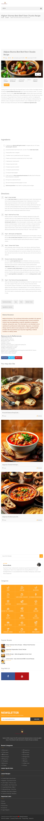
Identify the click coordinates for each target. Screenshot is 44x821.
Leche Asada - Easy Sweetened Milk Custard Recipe (20, 658)
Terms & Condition (5, 818)
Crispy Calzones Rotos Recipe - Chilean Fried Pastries (20, 645)
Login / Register (5, 810)
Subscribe (36, 719)
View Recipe (8, 646)
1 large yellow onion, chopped (12, 152)
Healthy (8, 616)
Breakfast (5, 761)
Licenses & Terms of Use (15, 818)
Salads (4, 765)
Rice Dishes (36, 588)
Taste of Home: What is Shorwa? (8, 353)
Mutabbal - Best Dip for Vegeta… (9, 791)
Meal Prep (36, 609)
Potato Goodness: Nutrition (7, 339)
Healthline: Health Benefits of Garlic (9, 346)
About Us (31, 818)
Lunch (25, 759)
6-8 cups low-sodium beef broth (13, 180)
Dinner (22, 609)
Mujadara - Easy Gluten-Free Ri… (9, 780)
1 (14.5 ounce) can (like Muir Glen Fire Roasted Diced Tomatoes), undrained (23, 176)
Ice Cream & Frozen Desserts (36, 595)
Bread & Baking (36, 630)
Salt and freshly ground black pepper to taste (16, 182)
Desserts (5, 763)
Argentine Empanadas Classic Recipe (16, 649)
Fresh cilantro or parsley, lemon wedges (20, 185)
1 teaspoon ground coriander (12, 167)
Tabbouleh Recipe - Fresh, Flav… (9, 789)
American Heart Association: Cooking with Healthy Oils (13, 344)
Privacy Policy (25, 818)
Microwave (5, 752)
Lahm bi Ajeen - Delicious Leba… (9, 782)
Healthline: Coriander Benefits (8, 349)
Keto (36, 602)
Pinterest (19, 357)
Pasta (25, 765)
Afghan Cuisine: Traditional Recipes (9, 351)
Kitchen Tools (29, 302)
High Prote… (26, 756)
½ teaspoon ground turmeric (12, 170)
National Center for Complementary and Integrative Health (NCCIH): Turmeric (18, 350)
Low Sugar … (26, 754)
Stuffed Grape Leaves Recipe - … (9, 778)
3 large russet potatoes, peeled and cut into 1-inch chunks (19, 158)
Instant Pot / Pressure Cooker (8, 609)
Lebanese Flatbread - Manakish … (9, 793)
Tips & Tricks (5, 805)
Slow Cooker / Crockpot (22, 595)
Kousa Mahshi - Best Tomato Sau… (9, 785)
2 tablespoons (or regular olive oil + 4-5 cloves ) (22, 146)
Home (2, 17)
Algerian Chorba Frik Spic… (10, 464)
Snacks (25, 761)
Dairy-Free (5, 759)
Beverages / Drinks (8, 630)
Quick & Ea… (26, 752)
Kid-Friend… (5, 754)
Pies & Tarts (36, 616)
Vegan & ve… (26, 750)
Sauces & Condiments (22, 602)
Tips (16, 302)
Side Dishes (22, 616)
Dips (36, 623)
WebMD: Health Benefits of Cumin (9, 347)
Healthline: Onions (5, 342)
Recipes (7, 17)
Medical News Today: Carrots (7, 340)
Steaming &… (5, 756)
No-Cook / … (5, 750)
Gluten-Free (22, 630)
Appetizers (8, 602)
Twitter (12, 357)
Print (7, 84)
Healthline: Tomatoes (6, 343)
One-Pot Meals (8, 623)
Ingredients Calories (7, 307)
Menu (4, 8)
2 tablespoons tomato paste (12, 161)
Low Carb (22, 588)
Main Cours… (26, 763)
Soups (5, 58)
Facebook (5, 357)
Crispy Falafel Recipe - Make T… (9, 787)
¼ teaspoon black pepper (12, 172)
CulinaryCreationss (23, 816)
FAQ (21, 302)
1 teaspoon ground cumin (11, 164)
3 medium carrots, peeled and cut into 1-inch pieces (17, 155)
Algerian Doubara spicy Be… (10, 517)
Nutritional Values (7, 302)
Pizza (8, 595)
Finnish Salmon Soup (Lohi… (11, 412)
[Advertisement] (22, 35)
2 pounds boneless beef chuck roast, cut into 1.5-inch (22, 149)
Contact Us (4, 807)
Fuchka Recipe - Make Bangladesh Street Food (18, 654)
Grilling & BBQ (22, 623)
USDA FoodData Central (6, 337)
